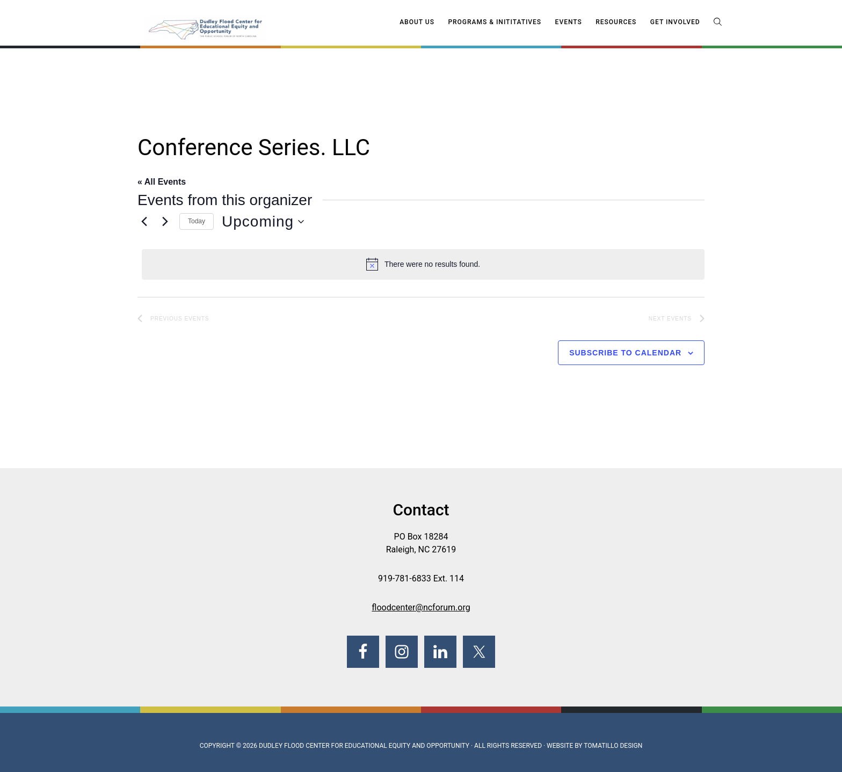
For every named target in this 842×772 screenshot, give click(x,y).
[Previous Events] (143, 221)
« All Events (161, 181)
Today (196, 221)
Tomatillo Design (613, 745)
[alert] (423, 264)
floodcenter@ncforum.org (421, 607)
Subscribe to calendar (625, 352)
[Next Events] (164, 221)
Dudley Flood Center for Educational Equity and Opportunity (364, 745)
